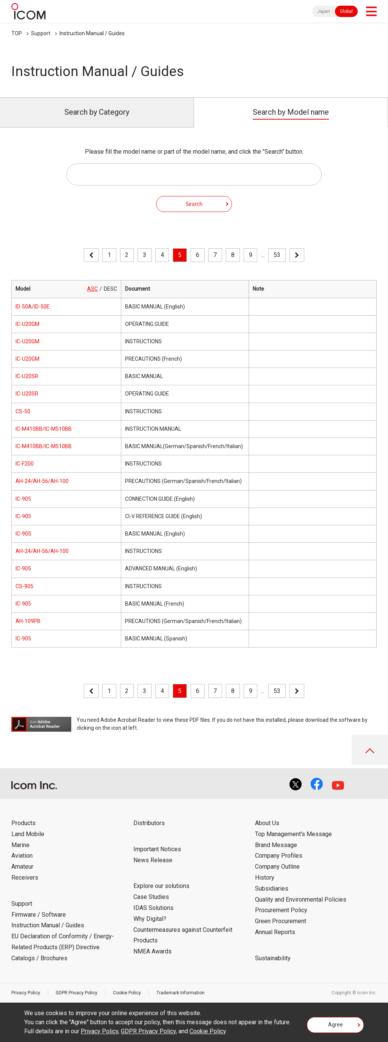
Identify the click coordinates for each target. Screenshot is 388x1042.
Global (346, 11)
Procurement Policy (281, 910)
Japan (323, 11)
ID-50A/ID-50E (33, 307)
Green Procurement (280, 921)
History (264, 877)
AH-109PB (28, 621)
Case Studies (151, 896)
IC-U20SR (27, 376)
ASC (92, 289)
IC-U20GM (27, 324)
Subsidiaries (271, 888)
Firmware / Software (38, 914)
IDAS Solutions (153, 907)
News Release (152, 860)
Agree (335, 1025)
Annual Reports (275, 932)
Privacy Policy (25, 992)
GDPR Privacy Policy (76, 992)
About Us (267, 823)
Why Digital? (149, 918)
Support (40, 33)
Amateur (22, 866)
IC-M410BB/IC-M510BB (44, 429)
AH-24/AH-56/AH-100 (42, 481)
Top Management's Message (293, 834)
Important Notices (157, 849)
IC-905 (23, 499)
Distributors (149, 823)
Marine (20, 845)
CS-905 (24, 586)
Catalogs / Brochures (39, 958)
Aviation (22, 855)
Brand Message (276, 845)
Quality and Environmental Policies (300, 899)
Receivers (24, 877)
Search (194, 203)
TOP (16, 33)
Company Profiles (278, 855)
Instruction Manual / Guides (92, 33)
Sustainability (273, 958)
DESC (110, 289)
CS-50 (23, 411)
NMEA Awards (152, 951)
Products (23, 823)
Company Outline (277, 866)
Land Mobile (27, 834)
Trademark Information (180, 992)
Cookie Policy (127, 992)
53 (277, 255)
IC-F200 (25, 464)
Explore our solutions (161, 885)
